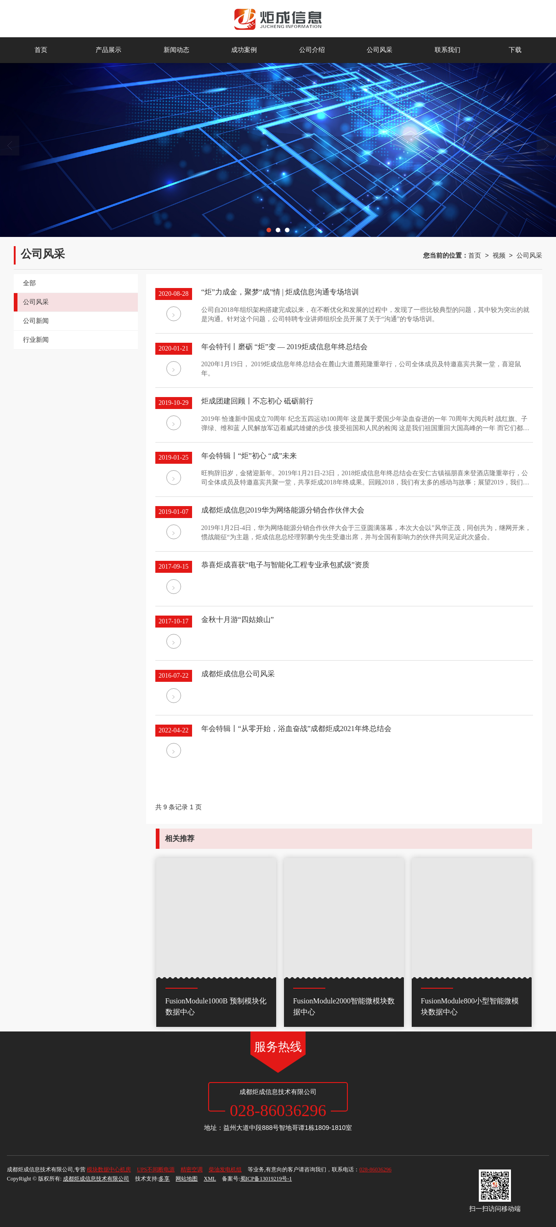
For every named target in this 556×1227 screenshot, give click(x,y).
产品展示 (108, 49)
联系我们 (447, 49)
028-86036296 (375, 1169)
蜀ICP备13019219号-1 (266, 1178)
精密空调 (192, 1169)
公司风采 (379, 49)
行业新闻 (36, 339)
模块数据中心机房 (109, 1169)
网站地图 (187, 1178)
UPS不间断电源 (156, 1169)
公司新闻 (36, 320)
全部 (29, 283)
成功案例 (244, 49)
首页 (40, 49)
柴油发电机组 (225, 1169)
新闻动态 (176, 49)
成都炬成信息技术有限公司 (96, 1178)
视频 (499, 255)
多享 (164, 1178)
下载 (515, 49)
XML (210, 1178)
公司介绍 (312, 49)
